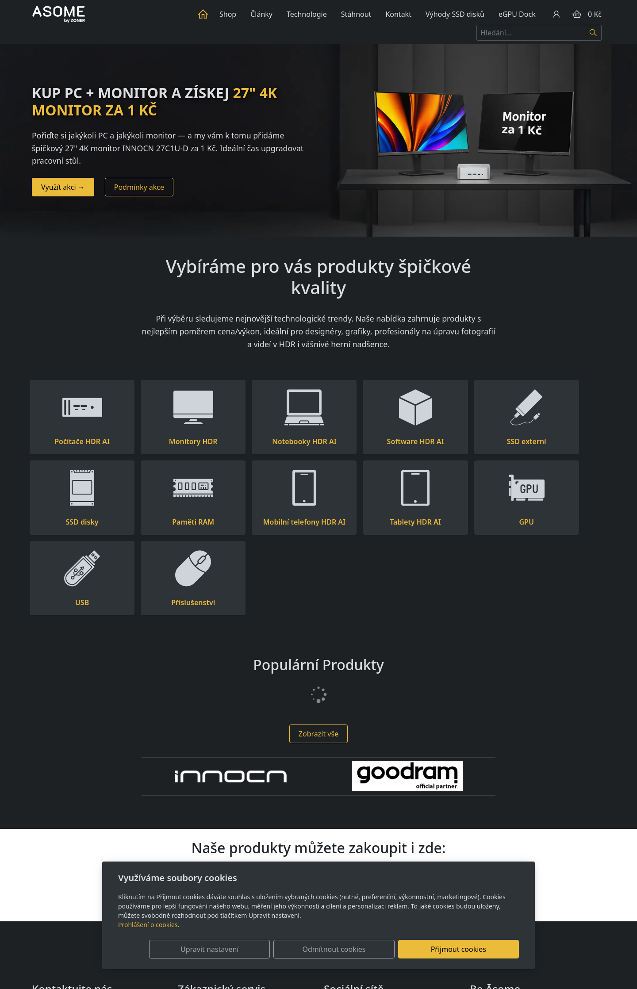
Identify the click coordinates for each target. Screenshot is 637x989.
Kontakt (398, 14)
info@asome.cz (57, 926)
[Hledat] (593, 33)
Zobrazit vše (318, 653)
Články (261, 14)
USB (464, 522)
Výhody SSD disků (455, 14)
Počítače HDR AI (75, 441)
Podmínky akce (139, 187)
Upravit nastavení (299, 949)
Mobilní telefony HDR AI (172, 522)
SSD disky (561, 441)
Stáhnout (356, 14)
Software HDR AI (367, 441)
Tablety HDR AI (269, 522)
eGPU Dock (517, 14)
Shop (227, 14)
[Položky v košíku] (576, 14)
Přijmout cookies (476, 949)
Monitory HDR (172, 441)
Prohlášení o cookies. (148, 924)
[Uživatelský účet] (556, 14)
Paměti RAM (75, 522)
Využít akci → (63, 187)
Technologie (307, 14)
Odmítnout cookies (388, 949)
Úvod (205, 14)
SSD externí (464, 441)
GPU (367, 522)
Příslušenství (561, 522)
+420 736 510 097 (61, 936)
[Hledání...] (530, 33)
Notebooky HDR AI (270, 441)
